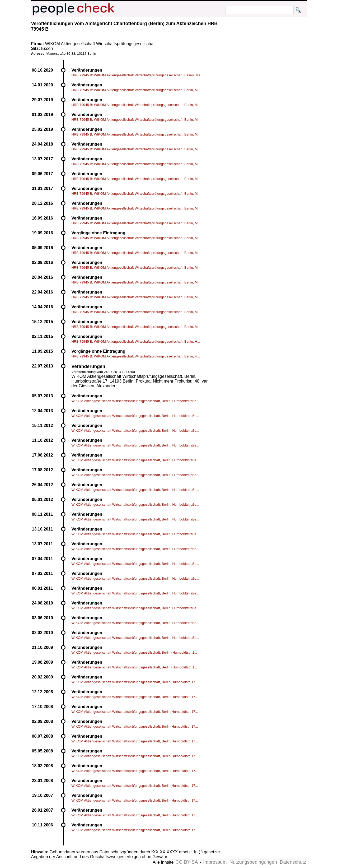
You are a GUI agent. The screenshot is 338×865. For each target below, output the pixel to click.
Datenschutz (293, 862)
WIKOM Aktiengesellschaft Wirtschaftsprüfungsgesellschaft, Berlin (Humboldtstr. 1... (134, 652)
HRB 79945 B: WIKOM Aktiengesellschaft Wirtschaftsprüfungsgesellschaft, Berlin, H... (136, 341)
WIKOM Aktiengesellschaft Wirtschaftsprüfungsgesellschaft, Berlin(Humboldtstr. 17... (135, 682)
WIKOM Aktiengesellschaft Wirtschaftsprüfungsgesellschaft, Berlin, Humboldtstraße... (135, 401)
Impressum (215, 862)
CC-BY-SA (187, 862)
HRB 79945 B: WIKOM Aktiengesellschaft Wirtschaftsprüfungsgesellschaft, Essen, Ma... (137, 75)
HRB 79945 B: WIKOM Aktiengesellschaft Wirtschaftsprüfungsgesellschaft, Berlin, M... (136, 90)
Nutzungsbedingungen (253, 862)
